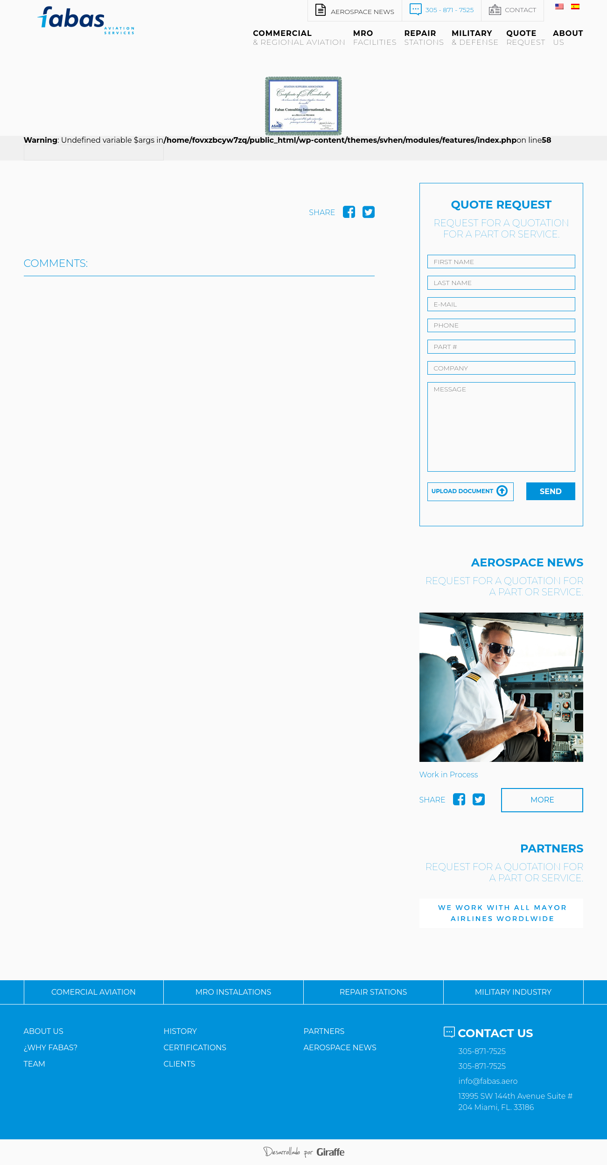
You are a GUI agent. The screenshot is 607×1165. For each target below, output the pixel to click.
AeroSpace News (339, 1047)
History (180, 1031)
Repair (424, 38)
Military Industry (513, 992)
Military (475, 38)
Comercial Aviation (93, 992)
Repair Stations (373, 992)
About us (43, 1031)
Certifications (194, 1047)
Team (35, 1064)
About (568, 38)
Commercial (299, 38)
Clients (179, 1064)
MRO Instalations (233, 992)
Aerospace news (354, 10)
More (542, 799)
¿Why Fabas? (51, 1047)
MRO (375, 38)
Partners (323, 1031)
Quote (525, 38)
